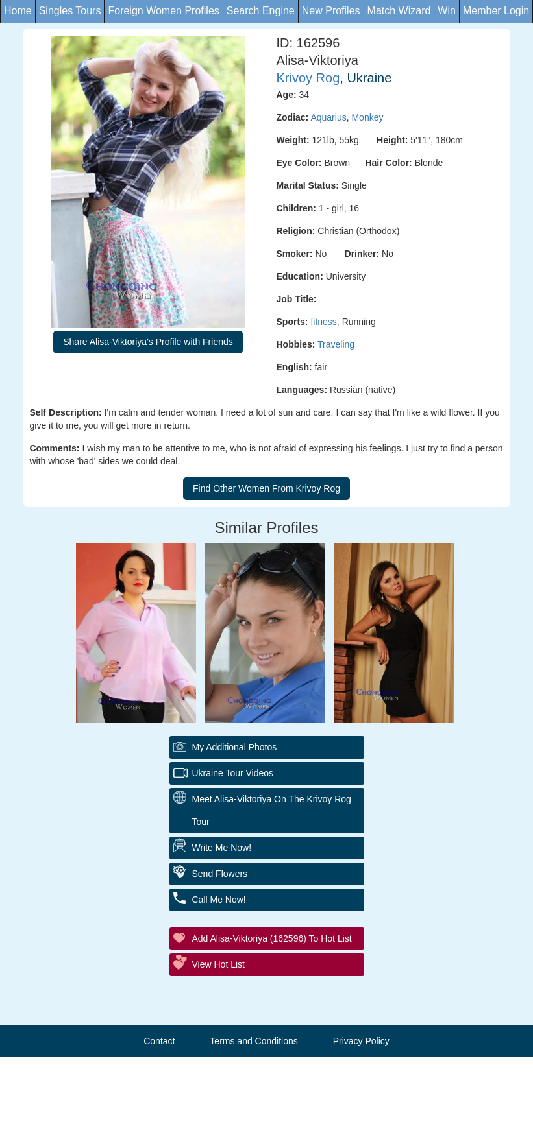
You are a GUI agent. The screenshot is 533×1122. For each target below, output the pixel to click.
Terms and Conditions (253, 1041)
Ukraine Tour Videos (233, 773)
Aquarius (328, 117)
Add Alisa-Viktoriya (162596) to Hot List (272, 938)
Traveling (335, 344)
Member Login (496, 10)
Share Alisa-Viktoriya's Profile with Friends (148, 342)
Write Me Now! (222, 847)
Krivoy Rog (308, 78)
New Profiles (331, 10)
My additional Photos (234, 747)
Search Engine (261, 10)
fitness (323, 321)
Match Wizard (399, 10)
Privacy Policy (361, 1041)
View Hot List (218, 964)
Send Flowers (220, 873)
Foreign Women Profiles (163, 10)
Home (18, 10)
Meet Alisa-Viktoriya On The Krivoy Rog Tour (271, 810)
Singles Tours (70, 10)
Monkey (367, 117)
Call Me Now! (219, 899)
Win (447, 10)
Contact (159, 1041)
